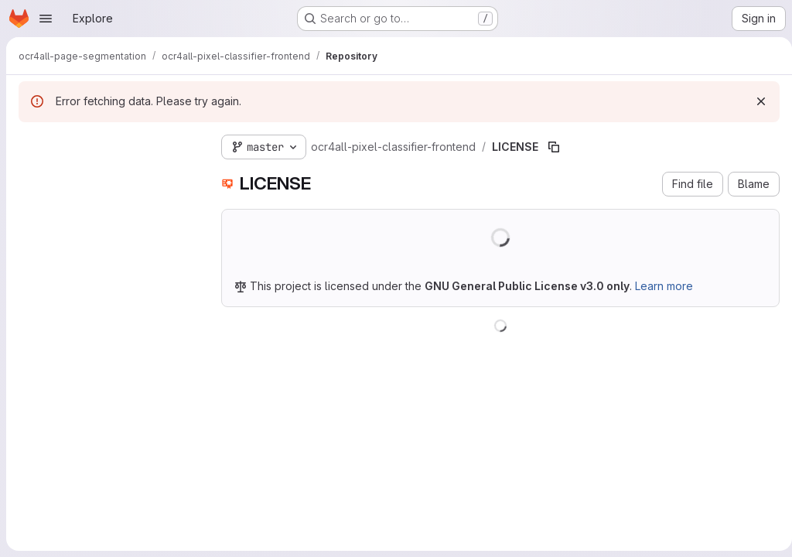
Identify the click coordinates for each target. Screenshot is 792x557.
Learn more (664, 285)
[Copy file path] (553, 147)
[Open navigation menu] (45, 18)
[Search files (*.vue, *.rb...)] (107, 174)
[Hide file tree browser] (31, 144)
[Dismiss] (755, 101)
